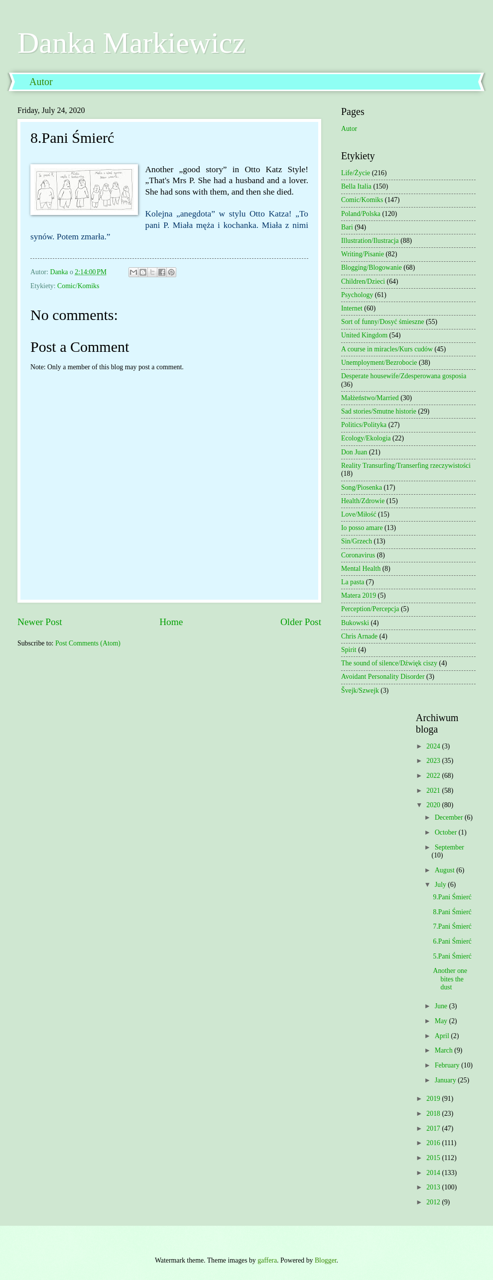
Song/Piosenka (361, 487)
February (448, 1065)
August (445, 870)
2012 (434, 1202)
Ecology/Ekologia (366, 438)
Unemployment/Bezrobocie (379, 362)
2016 (434, 1143)
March (444, 1050)
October (447, 832)
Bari (347, 227)
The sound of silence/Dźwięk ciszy (389, 663)
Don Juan (354, 452)
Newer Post (39, 622)
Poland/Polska (360, 213)
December (450, 817)
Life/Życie (355, 173)
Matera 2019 (358, 595)
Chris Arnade (359, 636)
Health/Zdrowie (362, 501)
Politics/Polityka (363, 424)
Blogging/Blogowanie (371, 267)
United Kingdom (364, 335)
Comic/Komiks (78, 286)
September (449, 847)
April (443, 1036)
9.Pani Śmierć (452, 897)
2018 (434, 1113)
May (442, 1021)
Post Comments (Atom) (88, 643)
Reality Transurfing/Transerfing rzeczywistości (406, 465)
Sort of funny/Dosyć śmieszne (382, 321)
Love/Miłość (358, 514)
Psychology (357, 295)
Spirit (349, 649)
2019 (434, 1098)
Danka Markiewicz (131, 42)
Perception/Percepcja (370, 609)
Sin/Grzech (356, 541)
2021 (434, 790)
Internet (352, 308)
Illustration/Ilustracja (370, 240)
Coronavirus (358, 555)
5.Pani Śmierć (452, 956)
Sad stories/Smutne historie (378, 411)
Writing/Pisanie (362, 254)
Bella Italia (356, 186)
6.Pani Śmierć (452, 941)
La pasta (352, 582)
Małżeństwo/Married (370, 398)
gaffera (267, 1260)
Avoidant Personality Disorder (383, 676)
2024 (434, 746)
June (442, 1006)
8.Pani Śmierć (452, 912)
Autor (41, 81)
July (441, 884)
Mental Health (360, 568)
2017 (434, 1128)
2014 (434, 1172)
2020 (434, 805)
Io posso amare (362, 528)
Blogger (326, 1260)
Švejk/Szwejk (360, 690)
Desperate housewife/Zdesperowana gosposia (403, 376)
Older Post (300, 622)
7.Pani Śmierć (452, 926)
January (446, 1080)
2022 (434, 775)
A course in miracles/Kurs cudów (387, 349)
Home (171, 622)
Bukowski (355, 623)
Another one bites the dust (450, 979)
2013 (434, 1187)
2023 (434, 760)
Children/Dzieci (363, 281)
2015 (434, 1158)
